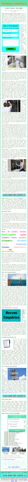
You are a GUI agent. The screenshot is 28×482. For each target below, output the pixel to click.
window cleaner (23, 179)
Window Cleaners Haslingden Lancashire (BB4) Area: (12, 13)
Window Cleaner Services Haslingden (11, 413)
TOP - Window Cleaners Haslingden (8, 459)
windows (24, 104)
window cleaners (14, 149)
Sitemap (2, 472)
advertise (3, 83)
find (5, 401)
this (6, 372)
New (5, 472)
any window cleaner (16, 154)
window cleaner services (12, 409)
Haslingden (20, 198)
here (24, 411)
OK (16, 481)
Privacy (25, 472)
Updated (9, 472)
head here (4, 379)
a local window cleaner (7, 330)
